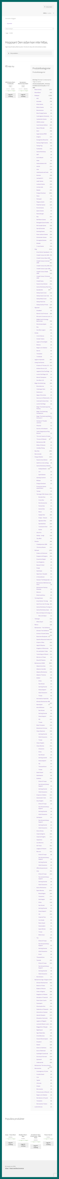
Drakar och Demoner (41, 553)
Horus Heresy (39, 831)
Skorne (38, 350)
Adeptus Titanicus (41, 675)
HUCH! (38, 166)
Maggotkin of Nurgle (41, 1027)
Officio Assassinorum (41, 868)
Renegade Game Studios (42, 222)
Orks (37, 871)
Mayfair (38, 190)
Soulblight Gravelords (42, 1053)
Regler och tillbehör (41, 347)
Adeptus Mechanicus (41, 672)
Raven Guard (41, 923)
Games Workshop (41, 151)
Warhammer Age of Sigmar (42, 979)
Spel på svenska (40, 228)
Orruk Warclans (40, 1036)
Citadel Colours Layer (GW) (43, 268)
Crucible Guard (40, 1074)
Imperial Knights (40, 837)
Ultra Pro (38, 532)
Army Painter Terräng (42, 601)
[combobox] (29, 29)
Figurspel (37, 307)
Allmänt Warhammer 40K (43, 701)
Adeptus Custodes (41, 669)
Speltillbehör (42, 474)
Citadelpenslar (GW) (41, 544)
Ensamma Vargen (41, 559)
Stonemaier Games (41, 237)
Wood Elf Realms (40, 660)
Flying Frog (39, 145)
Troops (40, 695)
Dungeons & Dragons (41, 556)
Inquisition (39, 839)
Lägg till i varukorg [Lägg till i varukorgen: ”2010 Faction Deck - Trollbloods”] (10, 95)
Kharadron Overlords (41, 1018)
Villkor (7, 1168)
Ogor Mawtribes (40, 1033)
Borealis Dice (41, 497)
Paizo (37, 196)
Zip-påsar (39, 538)
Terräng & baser (39, 598)
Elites (40, 681)
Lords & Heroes (38, 1107)
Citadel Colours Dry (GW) (42, 265)
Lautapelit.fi (39, 178)
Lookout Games (40, 184)
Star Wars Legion (40, 330)
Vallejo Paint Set (40, 301)
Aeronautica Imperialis (42, 698)
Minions (38, 345)
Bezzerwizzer (40, 110)
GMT (37, 154)
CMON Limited (40, 122)
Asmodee (38, 101)
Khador (38, 1086)
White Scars (41, 935)
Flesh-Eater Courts (41, 1000)
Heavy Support (42, 689)
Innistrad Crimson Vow (42, 401)
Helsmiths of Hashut (41, 1012)
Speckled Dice (42, 523)
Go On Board (39, 157)
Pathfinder (39, 571)
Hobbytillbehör (42, 468)
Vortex (40, 529)
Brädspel (37, 95)
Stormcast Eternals (41, 1056)
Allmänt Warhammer (42, 982)
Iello (37, 169)
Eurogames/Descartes (42, 140)
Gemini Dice (41, 509)
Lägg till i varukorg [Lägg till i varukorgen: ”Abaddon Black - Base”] (23, 1145)
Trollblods (39, 356)
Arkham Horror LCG (41, 368)
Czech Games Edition (42, 125)
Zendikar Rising (40, 448)
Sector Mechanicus (41, 887)
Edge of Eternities (41, 395)
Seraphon (39, 1042)
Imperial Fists (42, 917)
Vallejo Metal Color (41, 298)
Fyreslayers (39, 1003)
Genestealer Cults (41, 798)
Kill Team (39, 845)
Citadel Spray (39, 281)
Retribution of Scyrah (42, 1098)
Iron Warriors (39, 842)
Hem (7, 33)
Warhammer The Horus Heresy (43, 1065)
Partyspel (39, 199)
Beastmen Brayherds (41, 636)
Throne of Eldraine (41, 439)
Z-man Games (40, 246)
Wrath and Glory (40, 595)
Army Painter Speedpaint (43, 252)
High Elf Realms (40, 645)
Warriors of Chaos (41, 657)
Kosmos (38, 175)
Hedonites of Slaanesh (42, 1009)
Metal (40, 512)
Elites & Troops (42, 781)
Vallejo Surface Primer (42, 304)
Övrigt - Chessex (42, 518)
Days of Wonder (40, 128)
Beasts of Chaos (40, 985)
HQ (39, 719)
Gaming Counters (41, 477)
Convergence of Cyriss (42, 1071)
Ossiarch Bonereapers (42, 1039)
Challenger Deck (40, 389)
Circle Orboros (40, 336)
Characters (41, 749)
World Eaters (39, 977)
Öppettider (9, 23)
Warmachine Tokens (41, 1104)
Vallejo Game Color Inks (42, 296)
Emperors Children (41, 795)
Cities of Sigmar (40, 991)
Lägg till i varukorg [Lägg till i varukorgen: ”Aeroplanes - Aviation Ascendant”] (23, 95)
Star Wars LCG (40, 380)
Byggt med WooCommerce (17, 1168)
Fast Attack (41, 684)
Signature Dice (42, 520)
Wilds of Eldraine (40, 445)
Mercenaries (39, 1089)
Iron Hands (41, 920)
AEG (37, 98)
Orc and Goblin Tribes (42, 651)
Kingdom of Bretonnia (42, 648)
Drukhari (38, 778)
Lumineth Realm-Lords (42, 1024)
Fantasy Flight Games (42, 143)
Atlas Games (39, 104)
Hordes (36, 333)
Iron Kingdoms (40, 562)
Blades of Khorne (41, 988)
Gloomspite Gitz (40, 1006)
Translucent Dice (42, 526)
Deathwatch (39, 775)
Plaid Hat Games (40, 205)
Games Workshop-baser (42, 610)
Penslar (37, 541)
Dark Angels (41, 899)
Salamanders (41, 926)
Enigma (38, 137)
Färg (36, 249)
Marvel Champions (41, 377)
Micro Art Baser (42, 616)
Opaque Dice (41, 515)
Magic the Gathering (40, 383)
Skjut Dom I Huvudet (41, 574)
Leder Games (39, 181)
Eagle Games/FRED (41, 134)
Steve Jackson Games (42, 234)
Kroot (40, 954)
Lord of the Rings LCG (42, 374)
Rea (37, 216)
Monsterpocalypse (41, 324)
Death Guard (39, 772)
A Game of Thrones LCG (42, 365)
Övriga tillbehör (39, 457)
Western (38, 592)
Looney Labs (39, 187)
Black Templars (40, 725)
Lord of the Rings (41, 404)
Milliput (38, 480)
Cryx (37, 1077)
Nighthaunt (39, 1030)
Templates (39, 353)
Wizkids (38, 243)
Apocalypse (39, 704)
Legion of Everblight (41, 342)
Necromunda (38, 454)
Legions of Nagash (41, 1021)
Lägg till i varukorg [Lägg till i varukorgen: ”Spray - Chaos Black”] (10, 1143)
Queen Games (40, 211)
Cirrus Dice (41, 500)
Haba (37, 160)
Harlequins (39, 817)
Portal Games (40, 208)
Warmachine (38, 1068)
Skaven (38, 1044)
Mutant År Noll (40, 565)
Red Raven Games (41, 219)
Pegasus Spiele (40, 202)
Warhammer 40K (40, 442)
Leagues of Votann (41, 848)
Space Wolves (42, 929)
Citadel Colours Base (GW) (43, 258)
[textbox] (29, 29)
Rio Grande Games (41, 225)
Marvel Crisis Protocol (42, 313)
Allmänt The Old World (42, 630)
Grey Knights (39, 801)
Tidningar (37, 618)
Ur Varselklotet (40, 577)
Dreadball (39, 310)
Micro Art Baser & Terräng (43, 613)
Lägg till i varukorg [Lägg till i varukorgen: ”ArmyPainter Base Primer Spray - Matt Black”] (35, 1146)
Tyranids (38, 960)
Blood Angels (41, 893)
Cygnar (38, 1080)
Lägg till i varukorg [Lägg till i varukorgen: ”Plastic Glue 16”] (48, 1143)
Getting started (42, 757)
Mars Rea (37, 451)
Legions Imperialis (39, 359)
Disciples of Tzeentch (42, 997)
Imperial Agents (40, 834)
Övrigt (38, 568)
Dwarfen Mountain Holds (43, 639)
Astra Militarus (40, 707)
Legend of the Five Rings (42, 371)
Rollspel (37, 550)
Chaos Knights (40, 743)
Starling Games (40, 231)
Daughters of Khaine (41, 994)
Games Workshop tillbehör (43, 465)
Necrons (38, 851)
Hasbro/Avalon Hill (41, 163)
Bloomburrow (40, 386)
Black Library (38, 89)
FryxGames (39, 148)
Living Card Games (39, 362)
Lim (39, 471)
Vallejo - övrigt (40, 535)
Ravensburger (40, 213)
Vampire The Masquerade (43, 580)
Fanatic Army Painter (41, 284)
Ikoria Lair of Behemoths (43, 398)
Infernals (38, 1083)
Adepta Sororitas (40, 666)
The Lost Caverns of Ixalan (43, 436)
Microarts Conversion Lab (43, 316)
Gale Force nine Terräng (42, 604)
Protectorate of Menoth (42, 1092)
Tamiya (38, 491)
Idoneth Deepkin (40, 1015)
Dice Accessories (42, 503)
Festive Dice (41, 506)
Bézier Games (40, 107)
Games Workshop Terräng (43, 607)
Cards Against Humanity (42, 116)
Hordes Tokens (40, 339)
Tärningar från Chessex (42, 494)
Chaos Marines (40, 746)
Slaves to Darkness (41, 1047)
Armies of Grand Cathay (42, 633)
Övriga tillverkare (41, 193)
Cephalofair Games (41, 119)
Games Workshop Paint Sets (43, 287)
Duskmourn (39, 392)
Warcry (36, 624)
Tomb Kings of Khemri (42, 654)
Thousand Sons (42, 766)
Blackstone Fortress (41, 728)
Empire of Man (40, 642)
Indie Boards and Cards (42, 172)
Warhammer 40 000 (40, 663)
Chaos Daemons (40, 731)
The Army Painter (41, 547)
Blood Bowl (38, 92)
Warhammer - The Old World (42, 627)
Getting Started (42, 686)
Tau (37, 938)
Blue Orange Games (41, 113)
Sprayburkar (39, 290)
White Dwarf (39, 621)
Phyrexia (38, 425)
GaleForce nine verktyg (42, 463)
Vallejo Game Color (41, 293)
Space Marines (40, 890)
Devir (37, 131)
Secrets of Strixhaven (42, 428)
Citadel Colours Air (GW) (42, 255)
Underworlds (39, 1062)
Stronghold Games (41, 240)
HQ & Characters (42, 692)
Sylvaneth (39, 1059)
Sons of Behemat (41, 1050)
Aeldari (38, 678)
